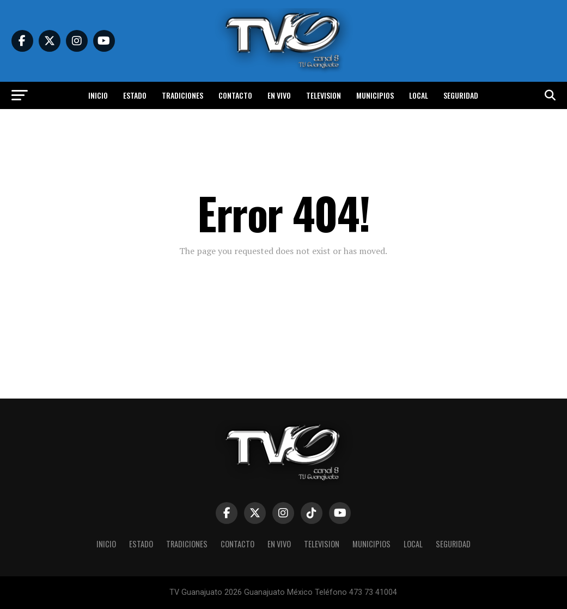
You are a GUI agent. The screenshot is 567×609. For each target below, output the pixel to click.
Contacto (235, 95)
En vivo (279, 95)
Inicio (98, 95)
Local (418, 95)
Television (323, 95)
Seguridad (460, 95)
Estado (135, 95)
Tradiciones (182, 95)
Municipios (375, 95)
